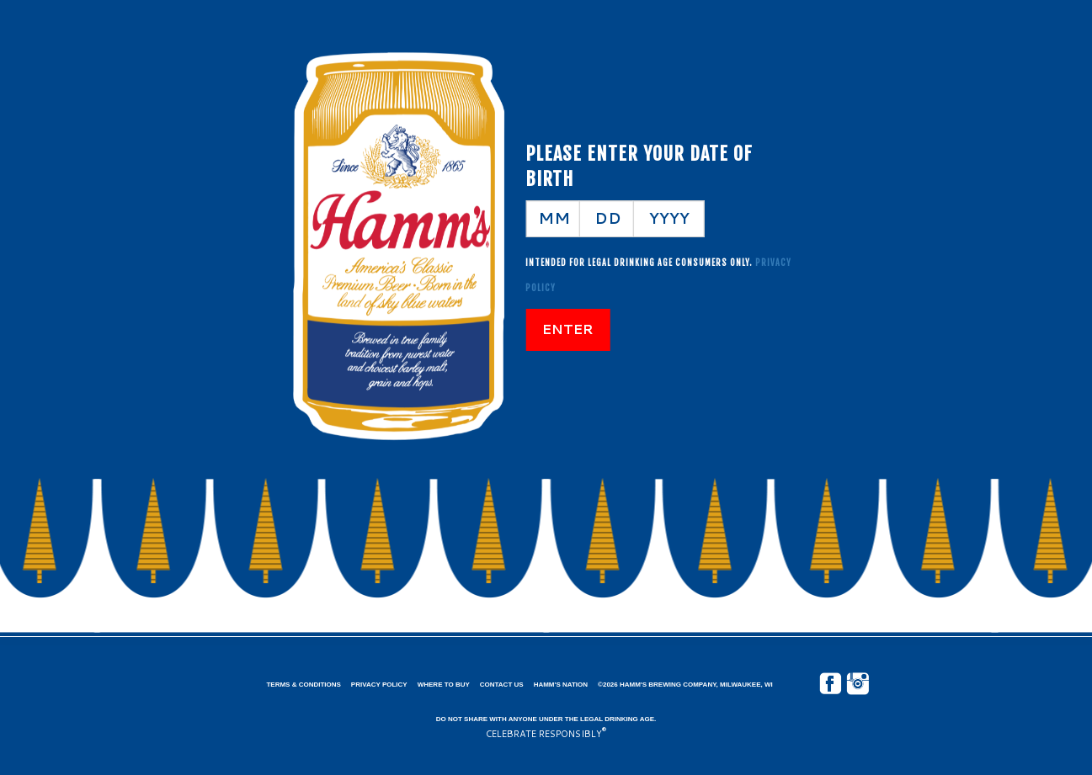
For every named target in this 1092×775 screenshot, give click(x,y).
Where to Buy (444, 684)
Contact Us (502, 684)
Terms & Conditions (303, 684)
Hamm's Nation (561, 684)
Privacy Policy (379, 684)
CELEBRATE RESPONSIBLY (544, 733)
